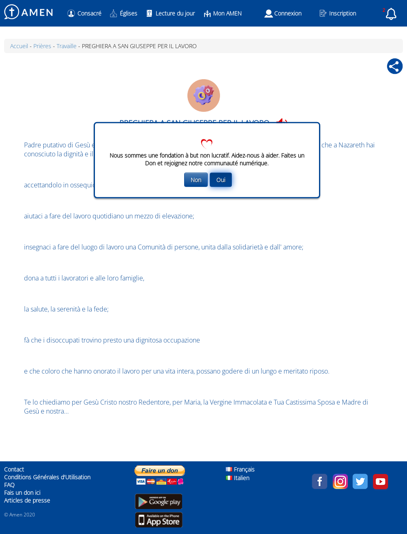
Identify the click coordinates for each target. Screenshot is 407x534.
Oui (220, 180)
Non (196, 180)
